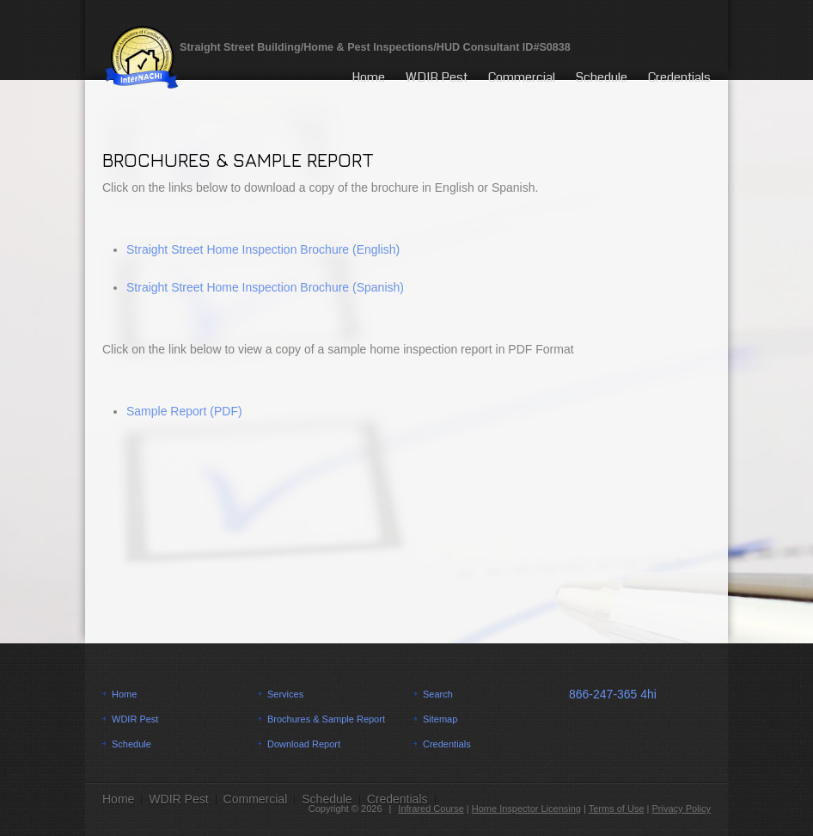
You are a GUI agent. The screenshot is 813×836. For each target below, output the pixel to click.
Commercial (521, 77)
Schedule (601, 77)
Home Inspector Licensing (526, 808)
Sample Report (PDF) (184, 411)
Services (285, 694)
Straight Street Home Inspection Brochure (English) (263, 249)
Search (438, 694)
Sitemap (440, 719)
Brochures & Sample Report (326, 719)
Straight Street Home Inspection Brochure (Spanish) (265, 287)
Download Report (303, 744)
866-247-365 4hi (613, 694)
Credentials (679, 77)
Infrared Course (430, 808)
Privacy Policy (681, 808)
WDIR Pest (437, 77)
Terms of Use (617, 808)
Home (368, 77)
